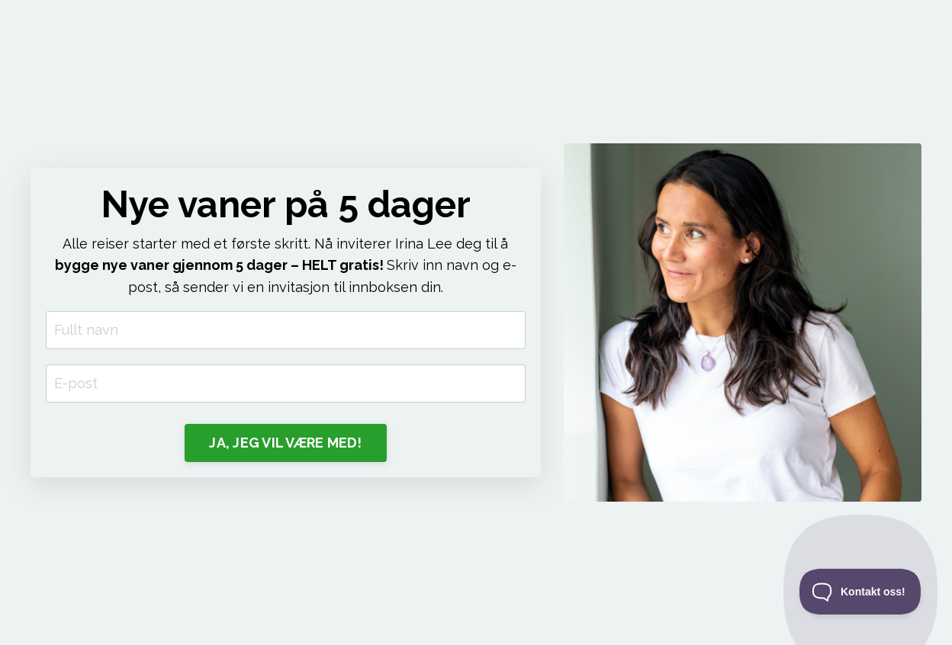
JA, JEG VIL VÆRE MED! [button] (285, 443)
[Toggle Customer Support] (860, 592)
